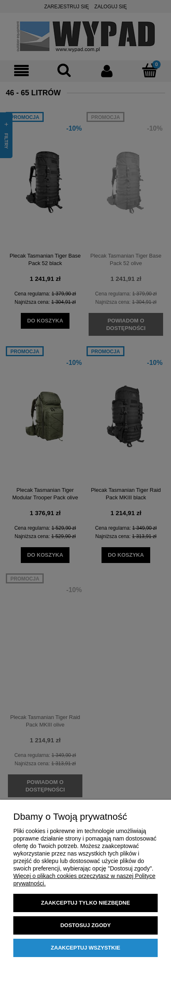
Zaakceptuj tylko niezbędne (85, 903)
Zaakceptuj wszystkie (85, 948)
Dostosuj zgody (85, 925)
